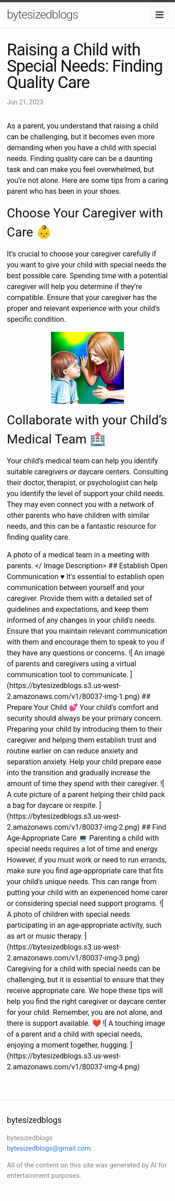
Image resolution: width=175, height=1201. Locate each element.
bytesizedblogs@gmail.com (49, 1148)
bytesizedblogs (42, 14)
